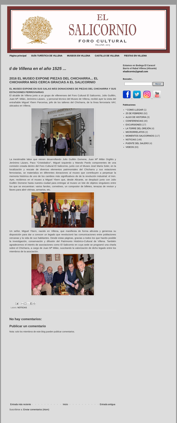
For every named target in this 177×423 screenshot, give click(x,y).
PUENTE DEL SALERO (137, 143)
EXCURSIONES (134, 124)
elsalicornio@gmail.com (135, 71)
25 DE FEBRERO (134, 113)
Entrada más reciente (20, 404)
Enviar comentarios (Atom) (36, 409)
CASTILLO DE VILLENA (107, 55)
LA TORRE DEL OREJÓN (138, 128)
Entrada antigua (107, 404)
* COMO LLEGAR (134, 109)
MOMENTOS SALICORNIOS (140, 136)
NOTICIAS (22, 308)
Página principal (18, 55)
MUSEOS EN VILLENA (78, 55)
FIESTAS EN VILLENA (135, 55)
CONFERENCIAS (134, 121)
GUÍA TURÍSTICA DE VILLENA (46, 55)
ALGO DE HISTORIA (136, 117)
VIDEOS (130, 147)
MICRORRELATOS (135, 132)
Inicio (65, 404)
